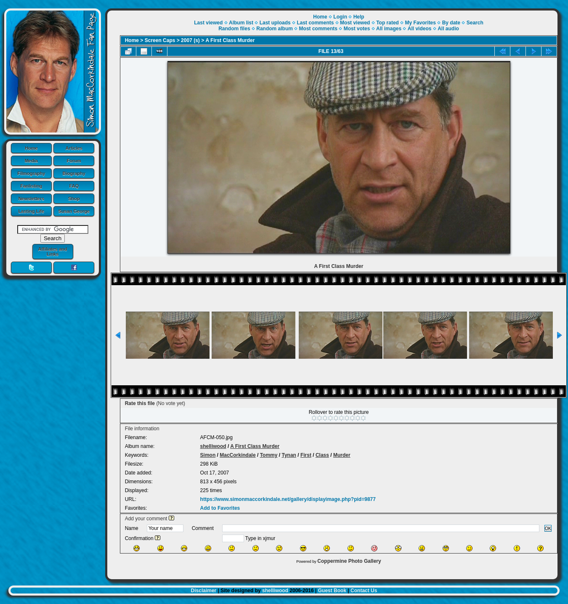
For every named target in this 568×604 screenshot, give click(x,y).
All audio (448, 29)
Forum (74, 160)
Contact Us (363, 590)
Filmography (31, 173)
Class (322, 455)
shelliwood (213, 446)
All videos (420, 29)
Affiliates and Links (52, 251)
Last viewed (208, 23)
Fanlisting (31, 185)
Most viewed (355, 23)
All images (388, 29)
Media (31, 160)
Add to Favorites (220, 508)
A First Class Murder (230, 40)
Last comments (315, 23)
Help (358, 17)
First (305, 455)
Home (31, 148)
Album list (241, 23)
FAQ (74, 185)
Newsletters (31, 198)
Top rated (387, 23)
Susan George (74, 211)
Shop (74, 198)
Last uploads (275, 23)
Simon (208, 455)
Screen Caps (160, 40)
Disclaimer (204, 590)
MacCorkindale (237, 455)
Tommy (269, 455)
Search (475, 23)
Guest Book (332, 590)
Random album (274, 29)
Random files (234, 29)
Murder (341, 455)
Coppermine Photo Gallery (349, 561)
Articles (74, 148)
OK (548, 528)
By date (451, 23)
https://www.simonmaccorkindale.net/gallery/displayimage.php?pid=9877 (288, 499)
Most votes (357, 29)
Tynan (288, 455)
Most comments (318, 29)
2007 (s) (190, 40)
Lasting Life (31, 211)
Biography (74, 173)
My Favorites (420, 23)
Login (340, 17)
